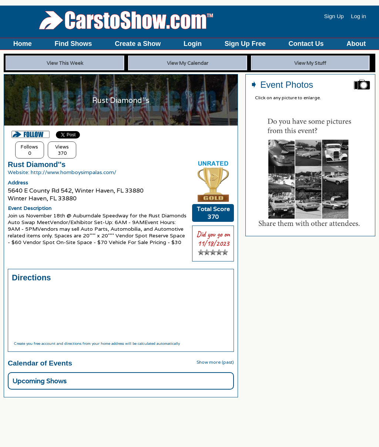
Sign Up (334, 16)
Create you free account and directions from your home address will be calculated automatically (97, 343)
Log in (358, 16)
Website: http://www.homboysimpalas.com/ (62, 172)
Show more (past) (215, 362)
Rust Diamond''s (37, 164)
